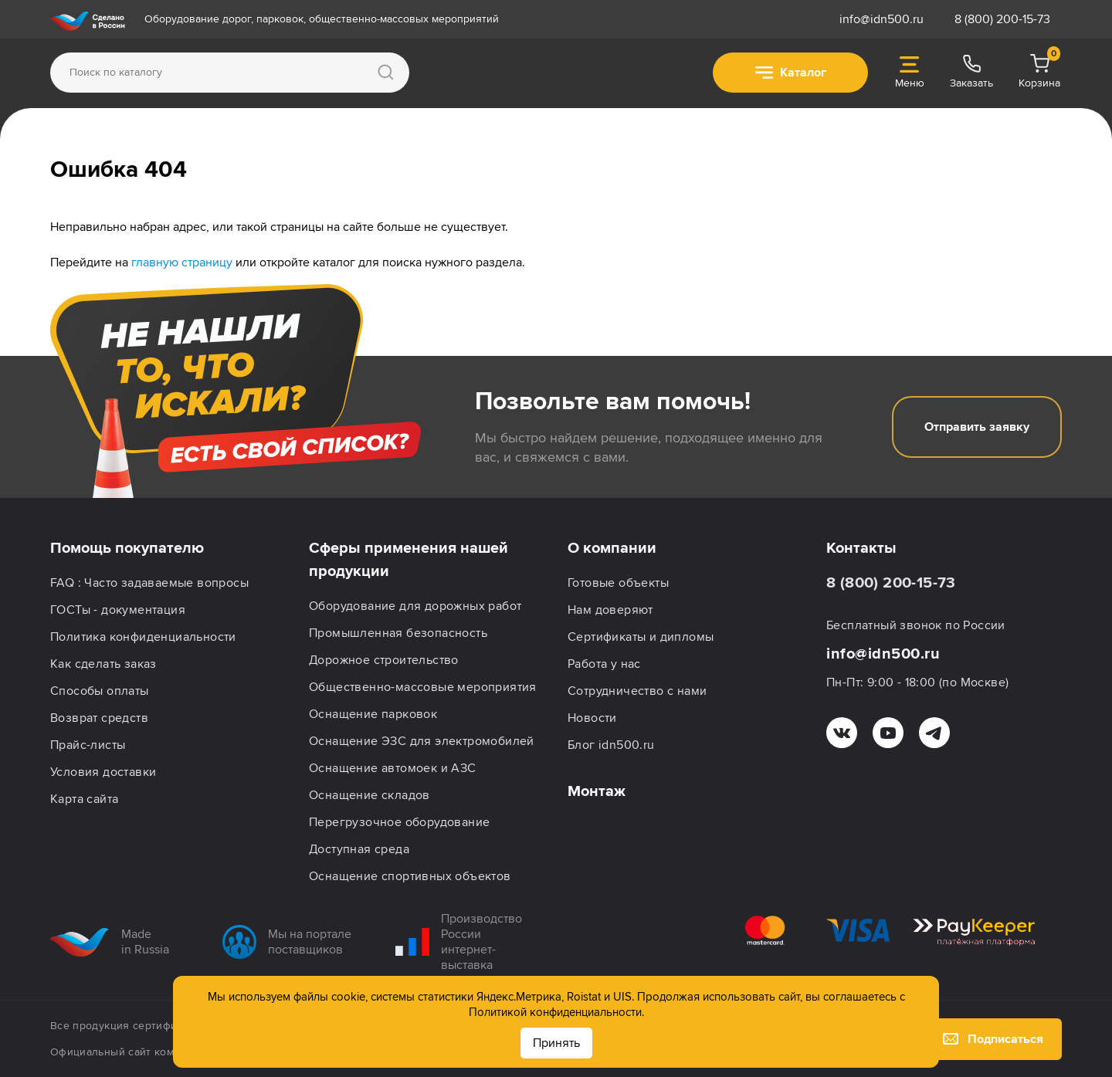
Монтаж (597, 791)
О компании (612, 548)
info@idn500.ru (881, 19)
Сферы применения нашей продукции (408, 560)
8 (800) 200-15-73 (1002, 19)
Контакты (861, 548)
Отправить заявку (976, 427)
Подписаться (993, 1039)
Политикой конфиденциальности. (556, 1012)
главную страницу (181, 262)
